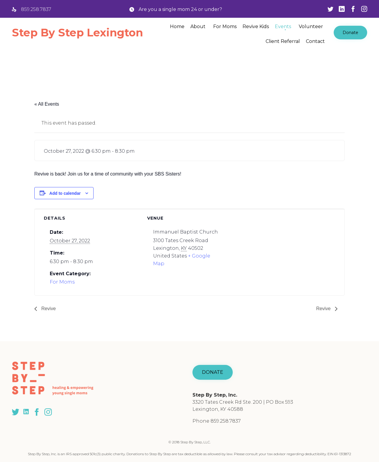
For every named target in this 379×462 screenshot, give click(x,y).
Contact (315, 41)
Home (177, 26)
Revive (48, 308)
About (197, 26)
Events (283, 26)
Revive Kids (256, 26)
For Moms (225, 26)
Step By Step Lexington (77, 32)
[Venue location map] (281, 250)
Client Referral (283, 41)
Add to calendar (65, 193)
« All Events (46, 104)
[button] (350, 32)
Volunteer (311, 26)
